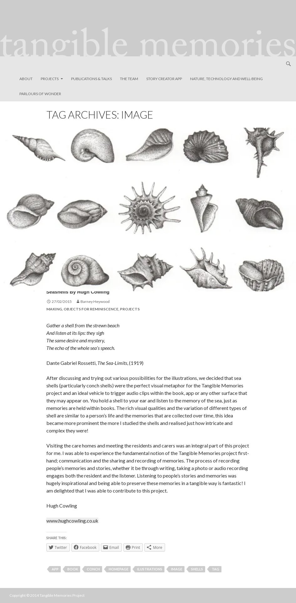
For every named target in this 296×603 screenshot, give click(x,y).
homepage (118, 569)
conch (93, 569)
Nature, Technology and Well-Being (226, 78)
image (176, 569)
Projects (50, 78)
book (72, 569)
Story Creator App (164, 78)
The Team (129, 78)
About (26, 78)
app (55, 569)
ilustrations (149, 569)
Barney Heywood (95, 301)
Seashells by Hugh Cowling (105, 289)
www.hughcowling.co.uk (72, 521)
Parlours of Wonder (40, 93)
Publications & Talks (91, 78)
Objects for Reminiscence (91, 309)
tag (215, 569)
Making (54, 309)
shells (197, 569)
